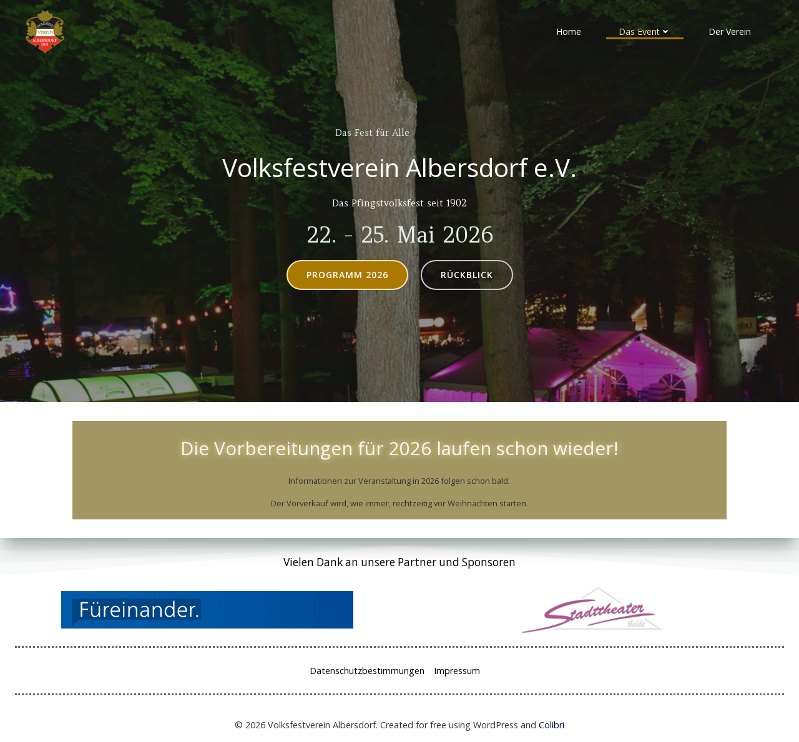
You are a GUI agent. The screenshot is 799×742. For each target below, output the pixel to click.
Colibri (551, 725)
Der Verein (729, 31)
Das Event (645, 31)
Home (568, 31)
